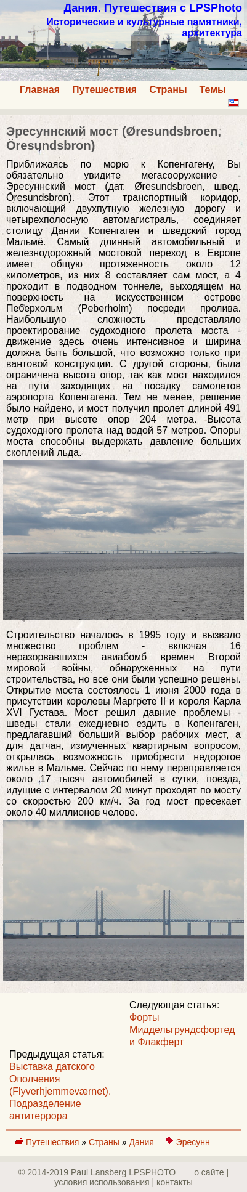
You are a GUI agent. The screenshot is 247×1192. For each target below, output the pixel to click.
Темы (213, 89)
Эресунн (193, 1142)
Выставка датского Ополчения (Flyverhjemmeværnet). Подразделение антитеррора (60, 1091)
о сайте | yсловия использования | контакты (141, 1177)
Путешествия (104, 89)
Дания (142, 1142)
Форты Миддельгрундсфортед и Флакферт (182, 1029)
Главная (40, 89)
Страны (168, 89)
